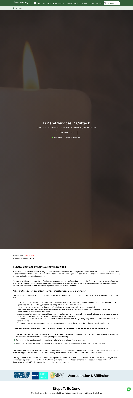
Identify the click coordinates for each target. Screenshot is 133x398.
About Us (41, 3)
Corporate (99, 3)
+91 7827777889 (111, 3)
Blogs (91, 3)
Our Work (84, 3)
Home (15, 255)
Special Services (72, 3)
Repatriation (59, 3)
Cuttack (20, 255)
